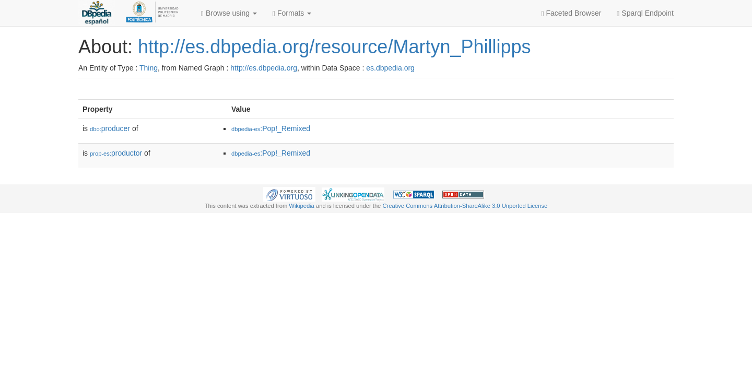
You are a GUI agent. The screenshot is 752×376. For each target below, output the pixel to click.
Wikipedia (301, 206)
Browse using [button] (229, 13)
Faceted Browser (572, 13)
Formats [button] (292, 13)
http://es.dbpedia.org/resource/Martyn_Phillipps (334, 46)
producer (110, 128)
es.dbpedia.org (390, 68)
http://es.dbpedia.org (263, 68)
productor (116, 153)
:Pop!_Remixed (270, 128)
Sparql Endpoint (645, 13)
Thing (148, 68)
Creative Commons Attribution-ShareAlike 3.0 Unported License (464, 206)
